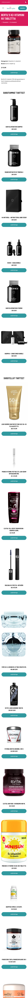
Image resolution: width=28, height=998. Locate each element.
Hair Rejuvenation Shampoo (14, 127)
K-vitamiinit (13, 22)
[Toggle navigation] (3, 8)
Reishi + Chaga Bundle (14, 263)
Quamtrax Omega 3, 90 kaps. (14, 907)
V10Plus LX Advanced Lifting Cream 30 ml (14, 667)
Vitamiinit (5, 22)
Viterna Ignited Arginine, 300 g (14, 749)
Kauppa (22, 8)
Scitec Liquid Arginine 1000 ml (14, 708)
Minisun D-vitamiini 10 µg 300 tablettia (14, 866)
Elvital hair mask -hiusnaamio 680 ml (14, 804)
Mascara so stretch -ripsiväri (14, 585)
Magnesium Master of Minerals (14, 172)
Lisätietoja (14, 72)
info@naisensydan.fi (6, 2)
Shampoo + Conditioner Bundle (14, 354)
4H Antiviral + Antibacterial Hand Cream (14, 217)
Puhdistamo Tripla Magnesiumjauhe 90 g (14, 959)
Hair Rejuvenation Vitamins (14, 308)
